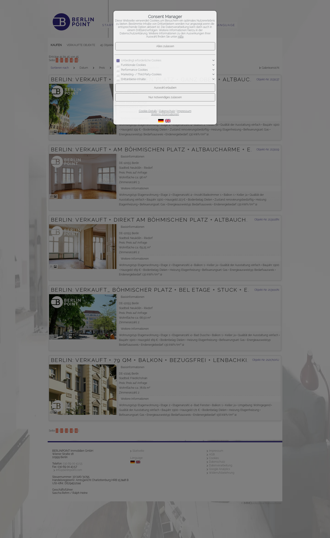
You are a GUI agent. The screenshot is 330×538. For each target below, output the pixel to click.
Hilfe (181, 36)
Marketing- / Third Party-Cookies (141, 74)
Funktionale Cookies (133, 65)
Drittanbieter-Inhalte (133, 79)
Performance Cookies (134, 69)
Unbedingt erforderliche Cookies (141, 60)
